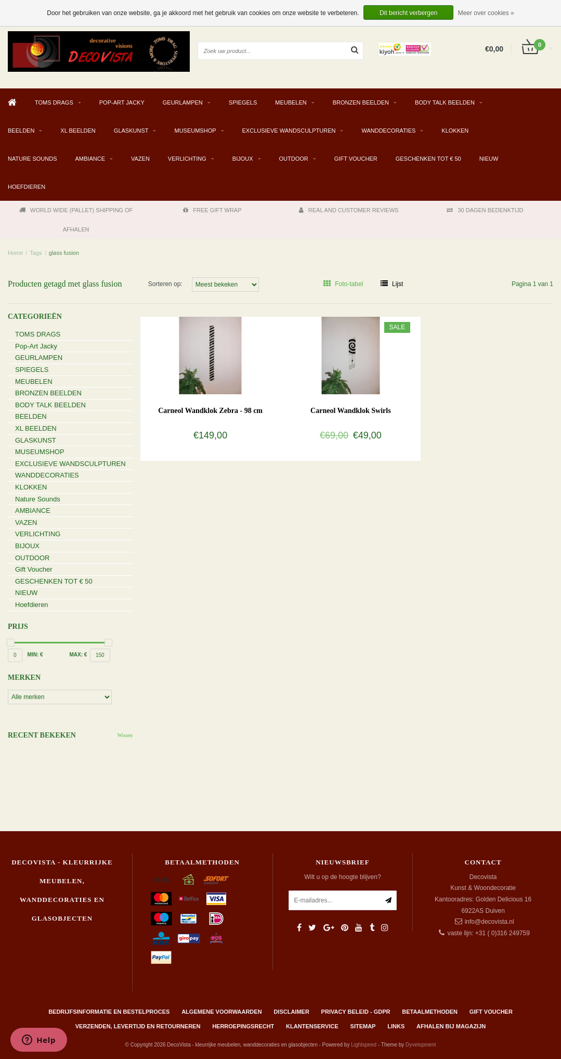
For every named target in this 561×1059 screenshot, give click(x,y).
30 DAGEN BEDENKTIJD (485, 210)
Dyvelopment (421, 1045)
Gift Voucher (355, 159)
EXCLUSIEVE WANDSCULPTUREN (289, 130)
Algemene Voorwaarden (221, 1012)
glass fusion (64, 253)
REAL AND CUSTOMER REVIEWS (349, 210)
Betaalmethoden (430, 1012)
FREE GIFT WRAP (212, 210)
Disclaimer (291, 1012)
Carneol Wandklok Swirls (350, 411)
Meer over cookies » (486, 13)
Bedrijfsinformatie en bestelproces (108, 1012)
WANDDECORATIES (388, 130)
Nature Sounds (32, 159)
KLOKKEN (454, 130)
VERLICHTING (187, 159)
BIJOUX (242, 159)
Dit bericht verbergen (408, 13)
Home (15, 253)
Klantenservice (312, 1026)
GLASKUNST (131, 130)
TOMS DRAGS (54, 102)
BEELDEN (21, 130)
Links (396, 1026)
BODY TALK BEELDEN (445, 102)
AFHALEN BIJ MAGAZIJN (451, 1026)
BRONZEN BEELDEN (361, 102)
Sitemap (363, 1026)
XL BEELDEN (77, 130)
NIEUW (489, 159)
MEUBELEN (291, 102)
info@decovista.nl (489, 921)
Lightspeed (363, 1045)
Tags (36, 253)
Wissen (125, 735)
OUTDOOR (293, 159)
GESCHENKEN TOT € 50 (428, 159)
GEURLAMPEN (183, 102)
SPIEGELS (243, 102)
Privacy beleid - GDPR (355, 1012)
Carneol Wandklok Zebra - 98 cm (210, 411)
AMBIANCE (90, 159)
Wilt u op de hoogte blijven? (342, 877)
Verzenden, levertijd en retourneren (138, 1026)
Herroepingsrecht (243, 1026)
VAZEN (140, 159)
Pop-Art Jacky (122, 102)
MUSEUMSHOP (195, 130)
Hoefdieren (26, 187)
